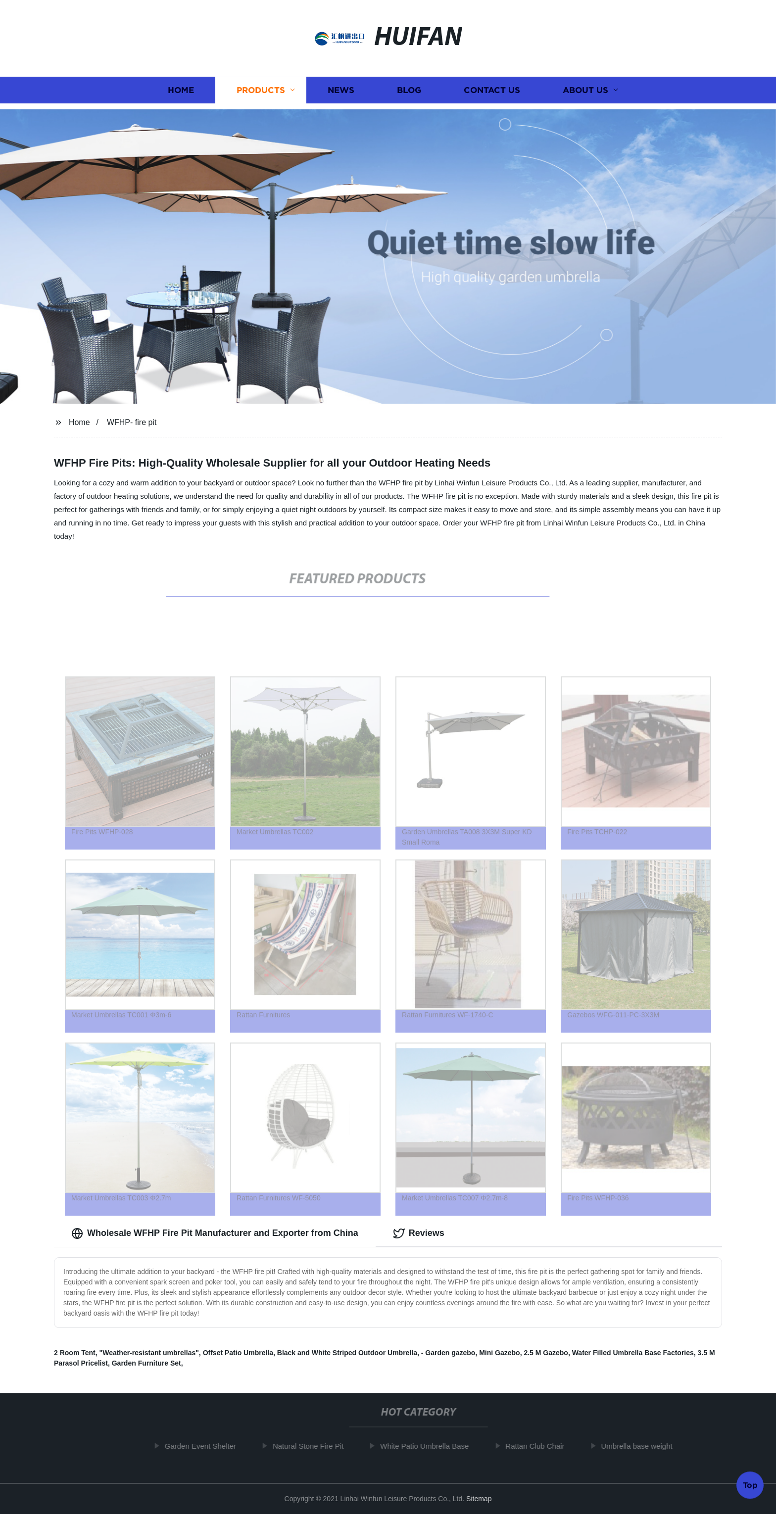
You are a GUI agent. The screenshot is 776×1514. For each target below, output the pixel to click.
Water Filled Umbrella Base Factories (633, 1353)
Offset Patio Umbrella (238, 1353)
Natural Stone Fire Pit (312, 1446)
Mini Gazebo (499, 1353)
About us (585, 90)
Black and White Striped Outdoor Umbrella (347, 1353)
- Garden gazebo (448, 1353)
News (341, 90)
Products (261, 90)
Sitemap (478, 1499)
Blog (409, 90)
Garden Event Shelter (204, 1446)
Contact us (492, 90)
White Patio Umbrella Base (428, 1446)
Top (750, 1483)
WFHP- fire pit (131, 422)
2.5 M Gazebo (546, 1353)
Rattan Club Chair (539, 1446)
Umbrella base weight (641, 1446)
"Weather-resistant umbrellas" (149, 1353)
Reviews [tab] (418, 1233)
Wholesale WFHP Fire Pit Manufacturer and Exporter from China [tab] (214, 1233)
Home (181, 90)
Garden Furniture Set (146, 1363)
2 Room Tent (75, 1353)
